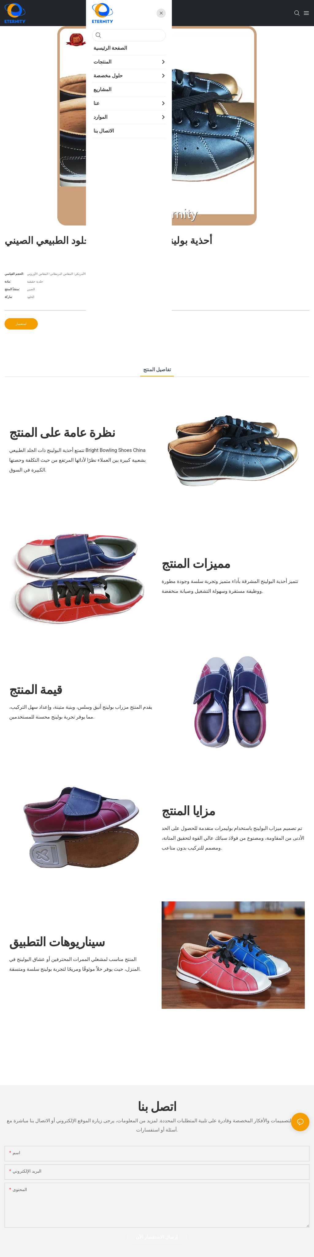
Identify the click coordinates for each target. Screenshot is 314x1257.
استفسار (21, 324)
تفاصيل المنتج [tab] (157, 369)
